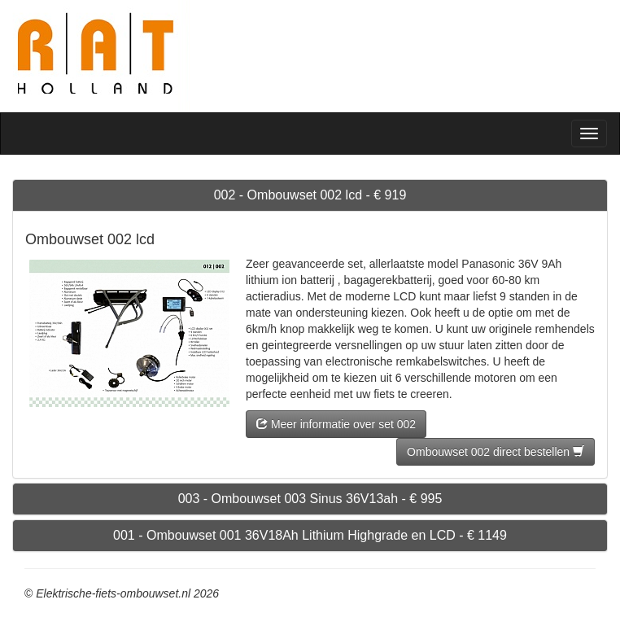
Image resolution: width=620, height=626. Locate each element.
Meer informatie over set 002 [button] (336, 424)
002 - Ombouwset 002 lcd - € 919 (310, 195)
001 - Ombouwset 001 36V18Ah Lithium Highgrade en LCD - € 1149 (310, 535)
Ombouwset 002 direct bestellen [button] (495, 451)
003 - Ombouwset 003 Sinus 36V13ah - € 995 (310, 499)
